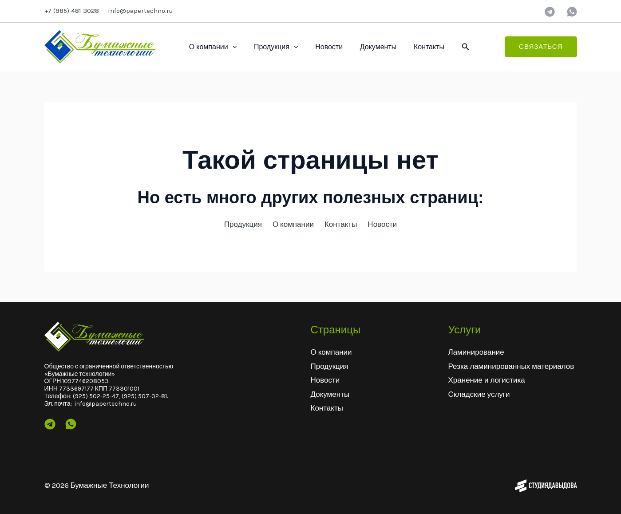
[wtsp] (572, 12)
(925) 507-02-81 (144, 396)
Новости (322, 47)
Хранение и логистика (486, 380)
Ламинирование (476, 352)
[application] (230, 47)
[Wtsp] (70, 424)
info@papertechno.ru (140, 11)
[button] (451, 47)
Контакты (415, 47)
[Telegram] (550, 12)
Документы (367, 47)
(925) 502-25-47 (96, 396)
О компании (211, 47)
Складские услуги (479, 394)
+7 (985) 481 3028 (71, 11)
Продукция (271, 47)
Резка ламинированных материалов (511, 366)
